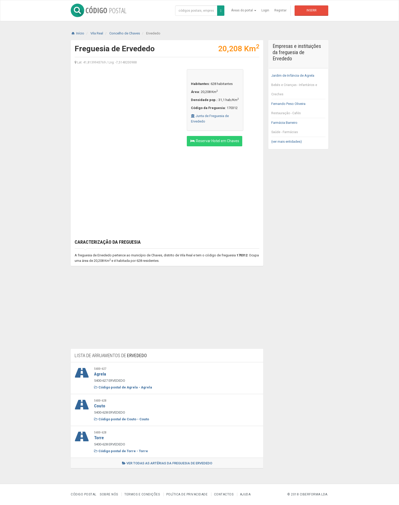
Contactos (224, 494)
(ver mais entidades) (286, 141)
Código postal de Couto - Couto (121, 419)
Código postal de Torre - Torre (121, 451)
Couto (99, 405)
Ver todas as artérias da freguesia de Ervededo (167, 463)
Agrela (100, 374)
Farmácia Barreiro (298, 129)
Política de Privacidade (187, 494)
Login (265, 10)
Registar (280, 10)
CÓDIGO (98, 10)
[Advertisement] (127, 105)
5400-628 (100, 400)
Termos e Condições (142, 494)
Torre (99, 437)
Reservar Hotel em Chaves (214, 141)
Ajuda (245, 494)
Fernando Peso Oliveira (298, 110)
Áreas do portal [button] (243, 10)
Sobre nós (109, 494)
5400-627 (100, 369)
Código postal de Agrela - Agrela (123, 387)
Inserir (311, 10)
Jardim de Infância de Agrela (298, 86)
